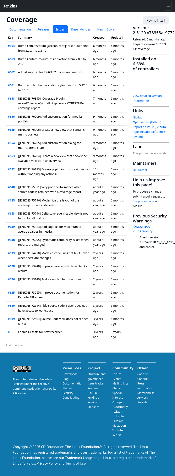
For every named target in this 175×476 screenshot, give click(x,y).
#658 (11, 98)
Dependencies (81, 29)
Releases (43, 29)
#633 (11, 253)
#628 (11, 266)
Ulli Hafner (140, 170)
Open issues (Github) (147, 122)
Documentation (20, 29)
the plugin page (143, 201)
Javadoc (138, 137)
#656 (11, 116)
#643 (11, 213)
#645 (11, 200)
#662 (11, 72)
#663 (11, 59)
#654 (11, 143)
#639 (11, 227)
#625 (11, 292)
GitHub (138, 117)
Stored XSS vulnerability (143, 229)
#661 (11, 85)
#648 (11, 187)
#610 (11, 306)
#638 (11, 240)
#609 (11, 319)
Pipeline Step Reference (149, 132)
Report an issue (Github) (149, 127)
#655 (11, 130)
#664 (11, 46)
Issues (60, 29)
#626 (11, 279)
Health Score (105, 29)
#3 (9, 332)
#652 (11, 169)
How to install (156, 20)
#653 (11, 156)
